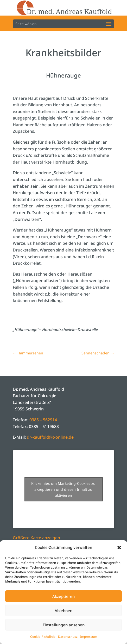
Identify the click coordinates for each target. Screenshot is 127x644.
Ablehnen (63, 610)
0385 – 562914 (43, 420)
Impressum (88, 636)
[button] (119, 547)
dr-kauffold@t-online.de (50, 437)
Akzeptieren (63, 596)
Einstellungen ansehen (64, 624)
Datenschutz (68, 636)
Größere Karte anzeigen (36, 538)
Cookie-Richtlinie (42, 636)
